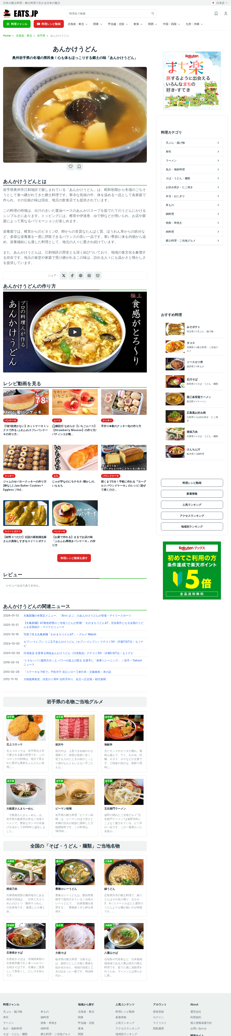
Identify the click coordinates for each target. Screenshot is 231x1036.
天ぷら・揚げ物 (12, 1011)
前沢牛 (59, 744)
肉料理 (45, 1028)
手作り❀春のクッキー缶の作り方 (121, 426)
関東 (80, 1017)
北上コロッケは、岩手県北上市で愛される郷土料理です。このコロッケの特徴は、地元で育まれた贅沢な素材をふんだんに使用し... (25, 759)
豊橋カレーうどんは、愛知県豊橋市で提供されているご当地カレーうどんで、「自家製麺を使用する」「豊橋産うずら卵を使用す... (74, 903)
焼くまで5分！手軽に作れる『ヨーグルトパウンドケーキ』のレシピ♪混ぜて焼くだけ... (123, 485)
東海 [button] (136, 24)
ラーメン (8, 1022)
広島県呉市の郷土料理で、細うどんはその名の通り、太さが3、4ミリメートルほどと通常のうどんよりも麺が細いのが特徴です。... (123, 903)
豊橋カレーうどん (66, 888)
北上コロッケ (14, 744)
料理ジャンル (16, 24)
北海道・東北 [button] (76, 24)
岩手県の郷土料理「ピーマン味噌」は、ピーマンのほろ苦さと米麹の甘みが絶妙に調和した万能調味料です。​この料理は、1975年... (74, 823)
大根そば (60, 952)
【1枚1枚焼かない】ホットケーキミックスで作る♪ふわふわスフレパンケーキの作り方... (26, 430)
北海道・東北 (26, 35)
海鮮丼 (108, 744)
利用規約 (195, 1017)
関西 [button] (151, 24)
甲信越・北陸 (86, 1022)
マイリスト (160, 1022)
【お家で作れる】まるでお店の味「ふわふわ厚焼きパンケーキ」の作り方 (73, 541)
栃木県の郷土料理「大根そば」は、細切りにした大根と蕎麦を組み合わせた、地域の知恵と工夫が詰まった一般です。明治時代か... (74, 967)
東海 (80, 1028)
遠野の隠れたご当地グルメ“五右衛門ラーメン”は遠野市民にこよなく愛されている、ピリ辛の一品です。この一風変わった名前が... (123, 823)
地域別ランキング (192, 526)
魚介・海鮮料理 (12, 1028)
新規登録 (158, 1011)
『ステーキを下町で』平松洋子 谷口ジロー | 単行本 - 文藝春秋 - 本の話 (67, 671)
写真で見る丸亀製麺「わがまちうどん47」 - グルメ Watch (60, 634)
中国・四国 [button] (169, 24)
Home (8, 35)
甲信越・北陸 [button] (116, 24)
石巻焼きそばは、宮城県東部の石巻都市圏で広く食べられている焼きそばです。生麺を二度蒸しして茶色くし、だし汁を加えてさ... (25, 967)
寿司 (6, 1017)
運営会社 (195, 1011)
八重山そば (111, 952)
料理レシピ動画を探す (74, 558)
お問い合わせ (198, 1028)
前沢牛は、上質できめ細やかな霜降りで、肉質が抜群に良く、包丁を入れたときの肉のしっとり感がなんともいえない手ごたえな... (74, 759)
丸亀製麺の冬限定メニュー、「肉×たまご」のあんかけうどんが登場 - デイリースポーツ (77, 615)
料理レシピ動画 (49, 24)
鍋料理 (45, 1017)
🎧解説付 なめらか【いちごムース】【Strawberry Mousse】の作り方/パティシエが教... (74, 430)
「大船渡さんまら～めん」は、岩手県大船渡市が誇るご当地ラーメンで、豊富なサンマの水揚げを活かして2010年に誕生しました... (25, 823)
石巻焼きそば (14, 952)
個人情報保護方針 (201, 1022)
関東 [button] (96, 24)
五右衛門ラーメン (115, 808)
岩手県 (43, 35)
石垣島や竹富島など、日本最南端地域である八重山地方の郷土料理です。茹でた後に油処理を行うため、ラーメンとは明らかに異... (123, 967)
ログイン (158, 1017)
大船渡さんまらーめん (19, 808)
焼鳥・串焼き (49, 1022)
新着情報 (192, 493)
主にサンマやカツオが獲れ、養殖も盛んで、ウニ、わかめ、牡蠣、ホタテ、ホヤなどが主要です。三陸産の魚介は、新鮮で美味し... (123, 759)
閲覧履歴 (158, 1028)
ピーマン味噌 (63, 808)
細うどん (109, 888)
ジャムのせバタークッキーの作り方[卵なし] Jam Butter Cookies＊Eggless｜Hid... (24, 485)
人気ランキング (191, 504)
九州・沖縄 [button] (192, 24)
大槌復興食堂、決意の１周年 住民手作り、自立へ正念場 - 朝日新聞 (65, 679)
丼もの (45, 1011)
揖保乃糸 (11, 888)
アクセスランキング (192, 515)
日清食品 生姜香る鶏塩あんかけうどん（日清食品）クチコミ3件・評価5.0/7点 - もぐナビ (78, 653)
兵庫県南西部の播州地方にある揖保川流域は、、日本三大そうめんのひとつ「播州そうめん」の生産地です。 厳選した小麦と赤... (25, 903)
